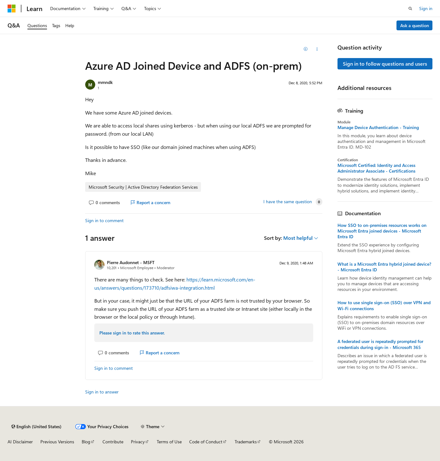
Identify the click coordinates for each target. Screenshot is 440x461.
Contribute (113, 442)
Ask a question (414, 25)
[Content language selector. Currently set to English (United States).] (36, 427)
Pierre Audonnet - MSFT (131, 262)
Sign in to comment (104, 220)
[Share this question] (316, 49)
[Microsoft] (12, 8)
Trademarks (246, 442)
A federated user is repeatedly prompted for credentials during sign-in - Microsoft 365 (380, 344)
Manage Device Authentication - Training (378, 127)
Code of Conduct (205, 442)
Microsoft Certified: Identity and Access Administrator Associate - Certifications (376, 168)
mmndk (105, 82)
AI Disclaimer (20, 442)
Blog (86, 442)
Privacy (138, 442)
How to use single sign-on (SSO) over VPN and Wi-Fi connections (384, 305)
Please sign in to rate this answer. (132, 333)
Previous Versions (57, 442)
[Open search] (410, 8)
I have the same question (287, 201)
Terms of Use (169, 442)
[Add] (305, 49)
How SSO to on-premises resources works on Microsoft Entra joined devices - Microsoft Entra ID (381, 230)
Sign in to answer (102, 392)
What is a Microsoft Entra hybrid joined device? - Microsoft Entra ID (384, 267)
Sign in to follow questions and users (385, 63)
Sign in (425, 8)
